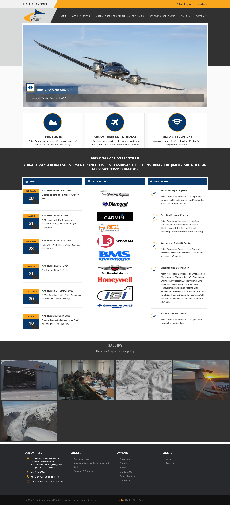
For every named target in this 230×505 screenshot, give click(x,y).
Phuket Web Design (135, 500)
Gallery (185, 16)
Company (201, 16)
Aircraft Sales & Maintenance (115, 136)
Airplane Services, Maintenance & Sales (120, 16)
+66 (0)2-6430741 (39, 3)
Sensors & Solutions (162, 16)
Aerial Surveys (81, 16)
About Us (125, 460)
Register (170, 465)
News (123, 469)
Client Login (184, 4)
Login (169, 460)
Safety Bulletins (128, 478)
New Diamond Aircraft (55, 90)
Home (63, 16)
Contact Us (126, 473)
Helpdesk (201, 4)
